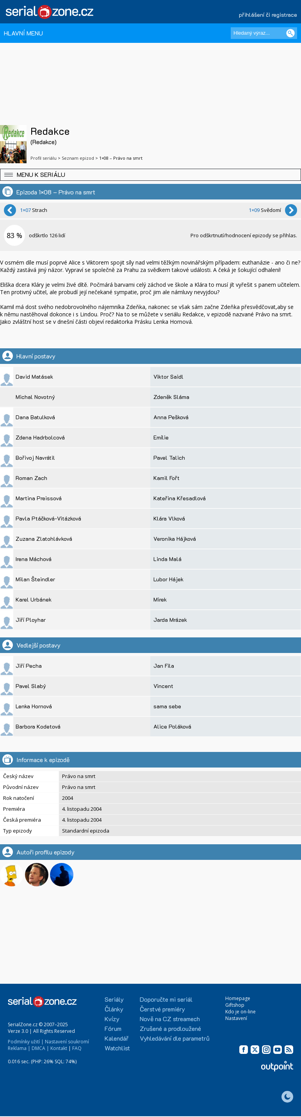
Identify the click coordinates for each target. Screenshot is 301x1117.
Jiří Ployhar (31, 619)
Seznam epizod (78, 158)
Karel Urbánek (34, 599)
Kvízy (112, 1019)
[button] (150, 175)
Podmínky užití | (26, 1041)
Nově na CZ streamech (170, 1019)
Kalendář (116, 1038)
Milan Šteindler (35, 579)
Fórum (113, 1028)
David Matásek (34, 376)
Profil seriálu (43, 158)
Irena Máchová (34, 559)
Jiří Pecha (29, 665)
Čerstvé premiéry (162, 1009)
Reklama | (19, 1048)
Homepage (237, 998)
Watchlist (117, 1048)
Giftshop (234, 1005)
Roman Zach (31, 478)
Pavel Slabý (31, 686)
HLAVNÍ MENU (23, 33)
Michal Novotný (35, 397)
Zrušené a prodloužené (170, 1028)
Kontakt (58, 1048)
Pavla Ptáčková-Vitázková (48, 518)
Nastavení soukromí (67, 1041)
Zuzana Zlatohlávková (44, 538)
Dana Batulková (35, 417)
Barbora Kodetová (38, 726)
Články (114, 1009)
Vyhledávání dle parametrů (175, 1038)
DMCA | (40, 1048)
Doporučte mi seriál (166, 999)
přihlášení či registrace (268, 14)
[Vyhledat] (290, 33)
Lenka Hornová (34, 706)
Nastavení (236, 1018)
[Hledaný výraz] (264, 33)
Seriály (114, 999)
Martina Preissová (39, 498)
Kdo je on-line (240, 1011)
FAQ (77, 1048)
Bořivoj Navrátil (35, 457)
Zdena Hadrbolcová (40, 437)
